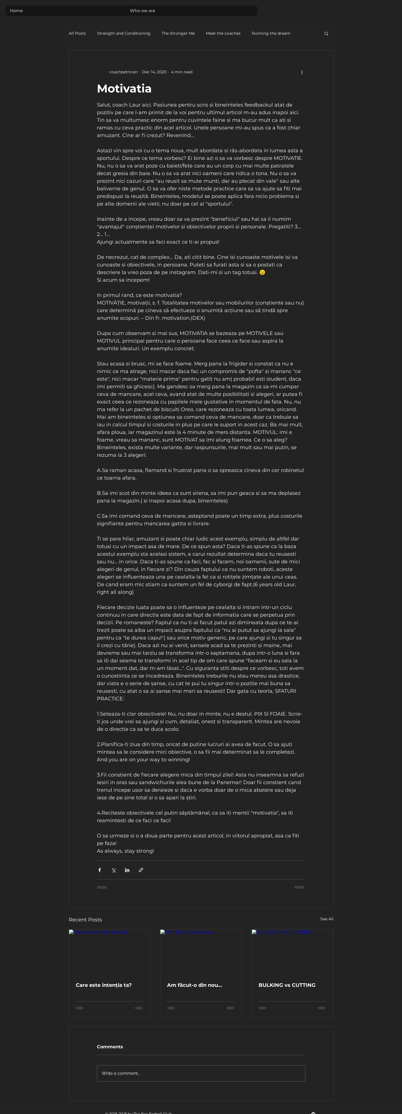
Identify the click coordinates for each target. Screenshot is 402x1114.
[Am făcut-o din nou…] (201, 952)
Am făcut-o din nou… (194, 985)
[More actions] (302, 72)
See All (327, 918)
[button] (326, 33)
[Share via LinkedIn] (127, 870)
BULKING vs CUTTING (287, 985)
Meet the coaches (223, 33)
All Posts (77, 33)
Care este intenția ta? (104, 985)
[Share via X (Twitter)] (113, 870)
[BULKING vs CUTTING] (292, 952)
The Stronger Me (178, 33)
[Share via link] (141, 870)
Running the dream (271, 33)
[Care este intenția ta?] (109, 952)
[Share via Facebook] (99, 870)
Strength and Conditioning (123, 33)
